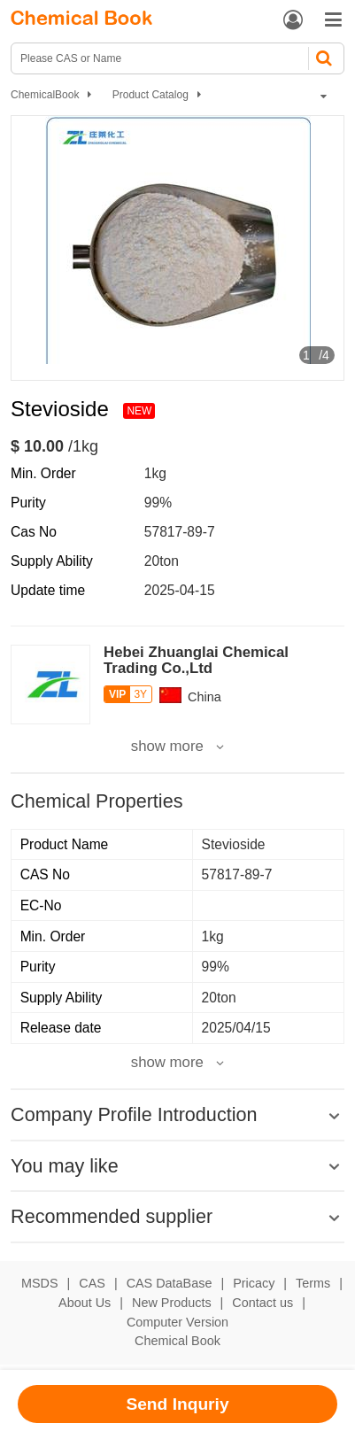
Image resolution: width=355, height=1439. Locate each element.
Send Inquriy (177, 1404)
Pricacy (253, 1283)
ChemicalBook (45, 95)
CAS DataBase (169, 1283)
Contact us (262, 1303)
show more (167, 746)
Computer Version (177, 1322)
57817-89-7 (179, 531)
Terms (313, 1283)
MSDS (39, 1283)
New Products (172, 1303)
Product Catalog (150, 95)
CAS (92, 1283)
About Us (84, 1303)
